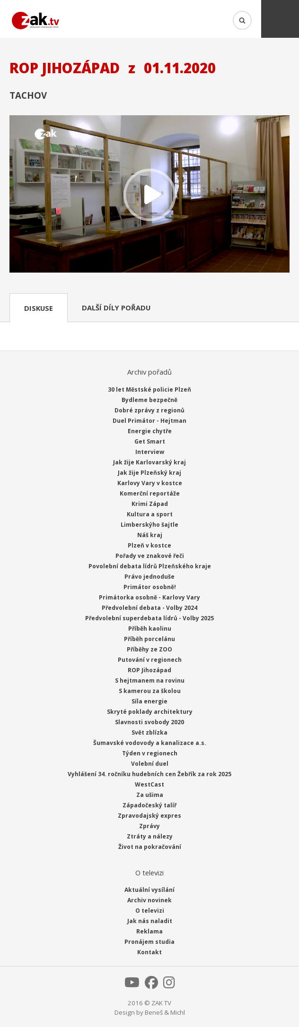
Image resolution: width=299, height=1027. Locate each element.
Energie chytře (150, 431)
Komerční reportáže (150, 493)
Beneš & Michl (165, 1012)
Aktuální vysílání (149, 890)
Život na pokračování (149, 847)
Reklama (149, 931)
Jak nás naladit (149, 921)
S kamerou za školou (150, 691)
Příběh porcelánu (149, 639)
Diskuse (38, 308)
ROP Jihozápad (149, 670)
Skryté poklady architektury (150, 712)
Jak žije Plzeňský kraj (149, 473)
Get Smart (149, 441)
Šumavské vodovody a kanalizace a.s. (149, 743)
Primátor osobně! (149, 587)
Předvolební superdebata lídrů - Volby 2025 (149, 618)
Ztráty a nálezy (150, 836)
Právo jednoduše (149, 577)
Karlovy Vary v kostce (149, 483)
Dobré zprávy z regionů (149, 410)
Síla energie (149, 701)
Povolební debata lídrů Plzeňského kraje (149, 566)
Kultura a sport (150, 514)
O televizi (149, 911)
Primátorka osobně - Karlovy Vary (149, 597)
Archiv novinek (149, 900)
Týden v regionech (149, 753)
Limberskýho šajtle (149, 525)
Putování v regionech (150, 660)
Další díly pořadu (116, 307)
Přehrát (149, 194)
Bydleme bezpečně (149, 400)
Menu (280, 19)
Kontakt (149, 952)
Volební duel (149, 764)
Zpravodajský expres (149, 816)
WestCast (149, 784)
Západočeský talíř (149, 805)
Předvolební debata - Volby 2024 (149, 608)
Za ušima (149, 795)
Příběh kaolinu (149, 629)
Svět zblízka (149, 732)
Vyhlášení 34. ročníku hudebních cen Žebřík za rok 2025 (149, 774)
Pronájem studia (149, 942)
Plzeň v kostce (149, 545)
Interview (149, 452)
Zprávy (149, 826)
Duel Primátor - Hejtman (149, 421)
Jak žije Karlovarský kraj (149, 462)
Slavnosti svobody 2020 (149, 722)
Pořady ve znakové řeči (149, 556)
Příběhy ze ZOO (149, 649)
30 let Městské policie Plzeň (149, 389)
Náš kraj (149, 535)
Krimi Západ (150, 504)
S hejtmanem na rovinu (150, 680)
